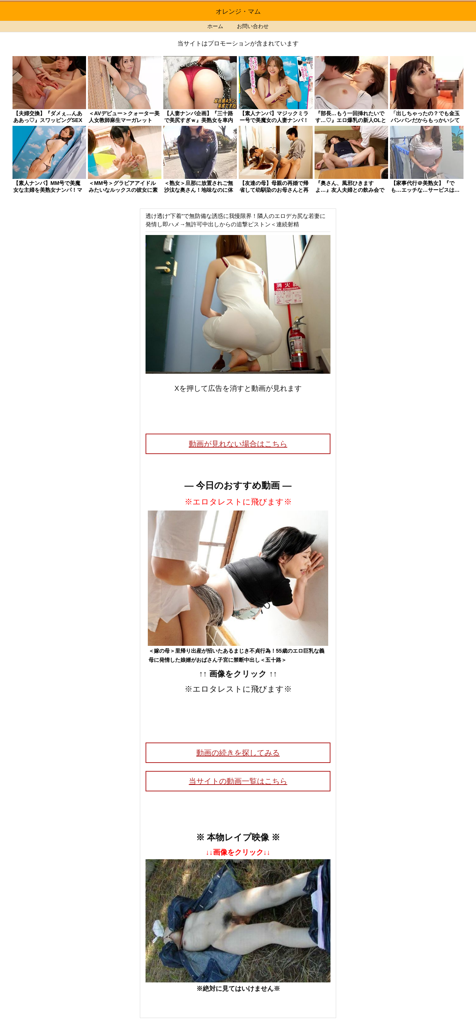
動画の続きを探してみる (238, 753)
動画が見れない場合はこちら (238, 444)
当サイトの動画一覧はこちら (238, 781)
